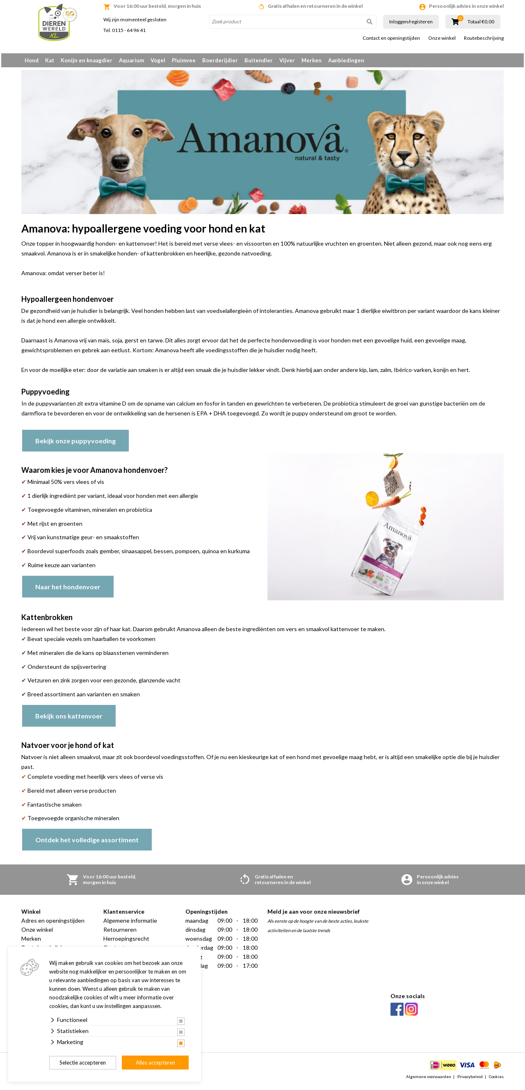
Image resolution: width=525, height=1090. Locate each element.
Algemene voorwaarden (428, 1079)
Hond (32, 60)
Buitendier (258, 60)
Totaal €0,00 (481, 21)
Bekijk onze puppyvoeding (75, 443)
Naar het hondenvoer (67, 589)
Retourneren (120, 932)
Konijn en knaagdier (86, 60)
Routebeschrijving (484, 38)
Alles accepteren (155, 1062)
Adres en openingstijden (52, 923)
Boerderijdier (220, 60)
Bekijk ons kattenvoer (69, 719)
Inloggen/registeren (411, 21)
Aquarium (131, 60)
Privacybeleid (470, 1079)
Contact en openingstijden (391, 38)
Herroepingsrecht (126, 941)
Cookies (496, 1079)
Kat (49, 60)
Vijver (287, 60)
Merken (311, 60)
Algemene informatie (130, 923)
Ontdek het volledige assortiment (87, 843)
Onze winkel (442, 38)
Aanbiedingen (346, 60)
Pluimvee (184, 60)
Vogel (158, 60)
